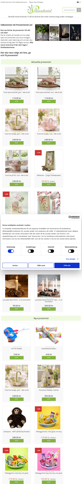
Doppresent (5, 478)
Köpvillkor (4, 465)
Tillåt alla (67, 265)
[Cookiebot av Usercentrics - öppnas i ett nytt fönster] (70, 217)
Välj (51, 365)
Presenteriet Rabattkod (9, 471)
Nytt (2, 20)
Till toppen (41, 451)
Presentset (39, 20)
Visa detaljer (70, 259)
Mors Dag (9, 20)
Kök (65, 20)
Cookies (3, 458)
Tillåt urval (41, 265)
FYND (45, 25)
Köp (10, 101)
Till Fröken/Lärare (20, 20)
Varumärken (5, 462)
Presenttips (50, 20)
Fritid (72, 20)
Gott (78, 20)
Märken (38, 24)
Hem (59, 20)
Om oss (3, 468)
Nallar (3, 474)
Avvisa (15, 265)
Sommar (30, 20)
